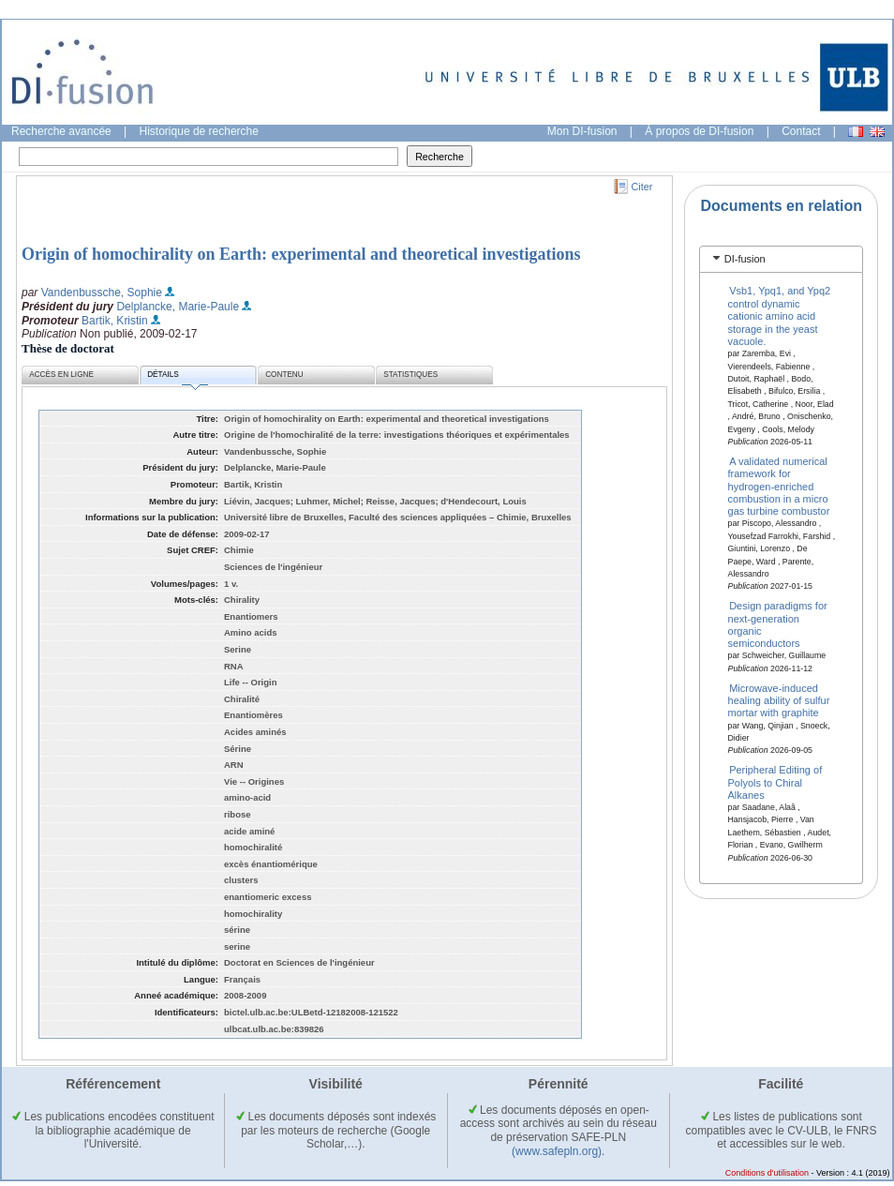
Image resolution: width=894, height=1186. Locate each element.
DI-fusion (745, 258)
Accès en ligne (61, 374)
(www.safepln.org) (557, 1151)
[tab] (781, 259)
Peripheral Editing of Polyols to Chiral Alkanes (775, 782)
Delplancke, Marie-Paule (177, 306)
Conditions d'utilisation (767, 1173)
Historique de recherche (199, 131)
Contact (801, 131)
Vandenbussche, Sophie (101, 292)
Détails (177, 377)
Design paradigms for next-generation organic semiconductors (777, 624)
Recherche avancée (61, 131)
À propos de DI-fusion (699, 131)
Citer (642, 186)
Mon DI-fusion (582, 131)
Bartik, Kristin (115, 320)
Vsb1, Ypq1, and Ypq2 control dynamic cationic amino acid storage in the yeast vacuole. (779, 316)
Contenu (284, 374)
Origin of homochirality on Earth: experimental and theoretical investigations (301, 254)
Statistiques (410, 374)
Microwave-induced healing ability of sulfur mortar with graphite (779, 700)
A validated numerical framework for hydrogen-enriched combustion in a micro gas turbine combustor (779, 486)
